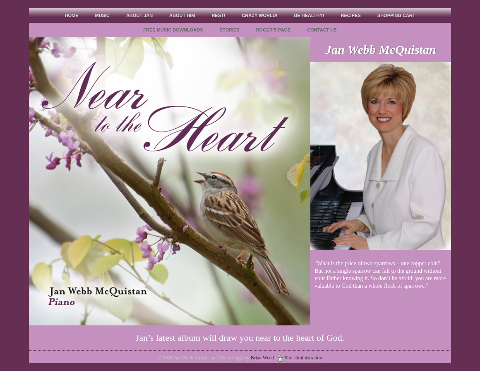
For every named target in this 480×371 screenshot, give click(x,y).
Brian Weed (262, 358)
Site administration (303, 358)
